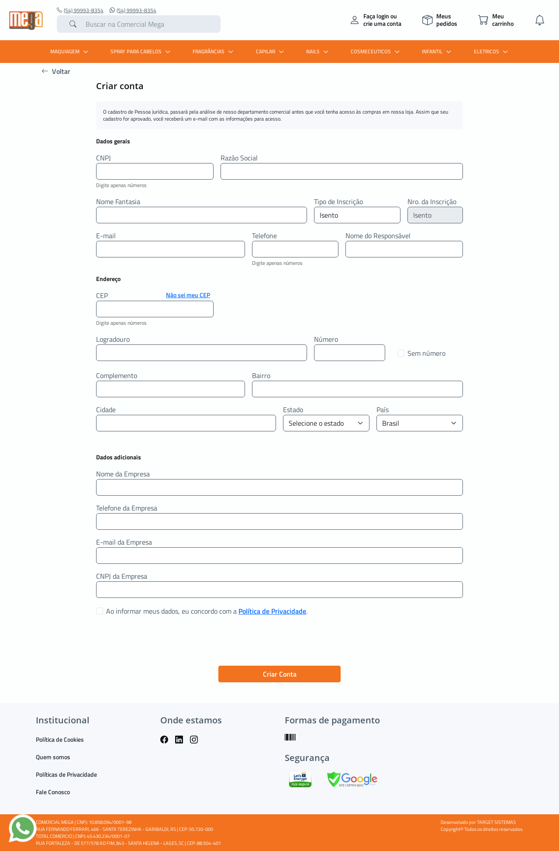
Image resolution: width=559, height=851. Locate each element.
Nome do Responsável (378, 236)
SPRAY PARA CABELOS (141, 51)
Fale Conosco (53, 791)
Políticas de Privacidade (66, 774)
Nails (318, 51)
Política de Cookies (60, 739)
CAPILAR (271, 51)
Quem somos (53, 756)
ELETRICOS (492, 51)
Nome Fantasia (118, 202)
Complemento (116, 376)
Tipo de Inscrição (338, 202)
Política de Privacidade (272, 611)
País (382, 410)
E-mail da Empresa (124, 542)
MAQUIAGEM (70, 51)
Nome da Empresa (123, 474)
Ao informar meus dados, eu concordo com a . (206, 611)
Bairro (261, 376)
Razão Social (239, 158)
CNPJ (103, 158)
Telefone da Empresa (126, 508)
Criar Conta (280, 674)
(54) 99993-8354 (80, 10)
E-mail (106, 236)
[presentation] (162, 642)
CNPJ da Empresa (121, 576)
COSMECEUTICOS (376, 51)
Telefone (264, 236)
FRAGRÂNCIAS (214, 51)
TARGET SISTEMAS (496, 822)
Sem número (426, 353)
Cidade (106, 410)
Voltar (55, 71)
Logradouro (113, 339)
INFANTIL (437, 51)
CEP (102, 296)
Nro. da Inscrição (431, 202)
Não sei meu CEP (188, 294)
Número (326, 339)
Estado (293, 410)
